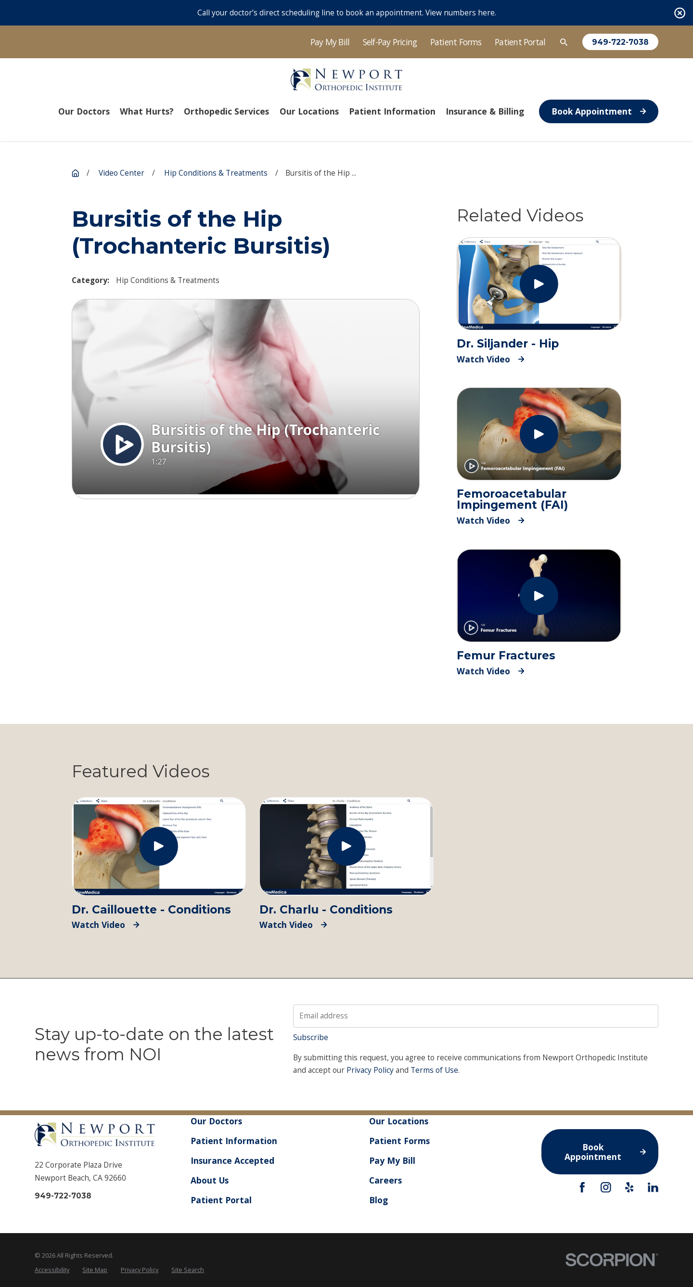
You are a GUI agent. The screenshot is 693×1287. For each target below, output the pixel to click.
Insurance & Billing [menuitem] (485, 111)
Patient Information (234, 1140)
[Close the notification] (679, 12)
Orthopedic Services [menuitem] (226, 111)
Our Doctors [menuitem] (84, 111)
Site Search (187, 1269)
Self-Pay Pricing (390, 42)
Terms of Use (434, 1070)
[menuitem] (52, 1270)
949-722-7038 (620, 42)
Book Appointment (599, 111)
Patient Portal (520, 42)
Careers (385, 1180)
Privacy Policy (370, 1070)
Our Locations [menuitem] (309, 111)
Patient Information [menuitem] (392, 111)
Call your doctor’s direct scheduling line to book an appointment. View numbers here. (346, 13)
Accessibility (52, 1269)
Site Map (94, 1269)
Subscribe (310, 1037)
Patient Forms (456, 42)
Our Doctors (216, 1121)
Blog (378, 1200)
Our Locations (398, 1121)
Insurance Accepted (232, 1160)
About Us (210, 1180)
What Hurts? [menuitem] (147, 111)
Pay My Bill (330, 42)
